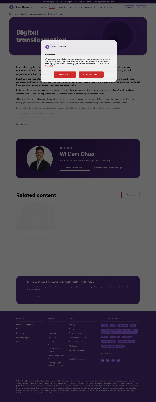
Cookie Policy (49, 66)
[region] (79, 61)
